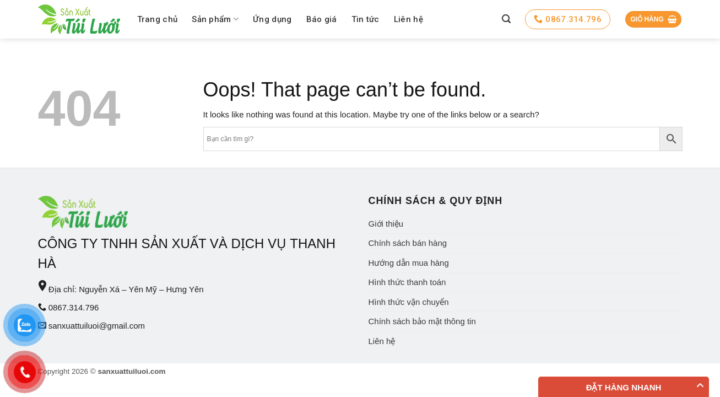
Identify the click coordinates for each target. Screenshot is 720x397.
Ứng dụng (272, 19)
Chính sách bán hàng (408, 243)
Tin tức (365, 19)
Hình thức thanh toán (407, 282)
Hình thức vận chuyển (409, 302)
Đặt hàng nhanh (624, 387)
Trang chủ (157, 19)
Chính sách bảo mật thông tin (422, 321)
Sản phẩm (215, 19)
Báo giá (321, 19)
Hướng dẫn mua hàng (409, 262)
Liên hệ (408, 19)
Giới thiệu (386, 223)
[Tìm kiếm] (506, 19)
